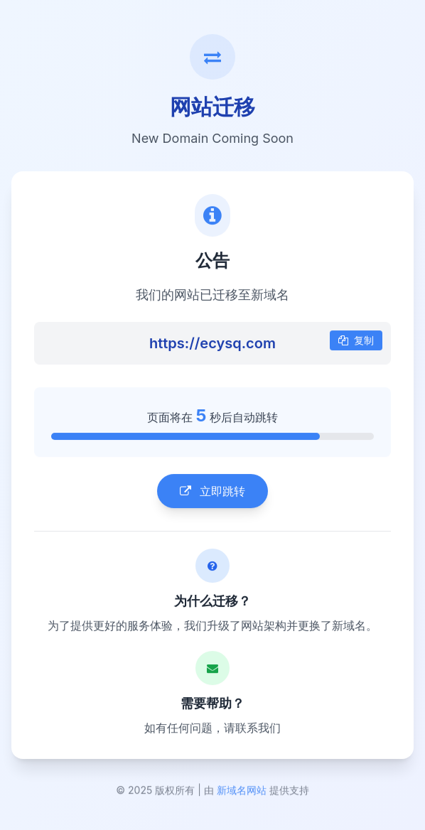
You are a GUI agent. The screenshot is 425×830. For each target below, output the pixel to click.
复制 (356, 341)
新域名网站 (242, 793)
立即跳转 (212, 492)
